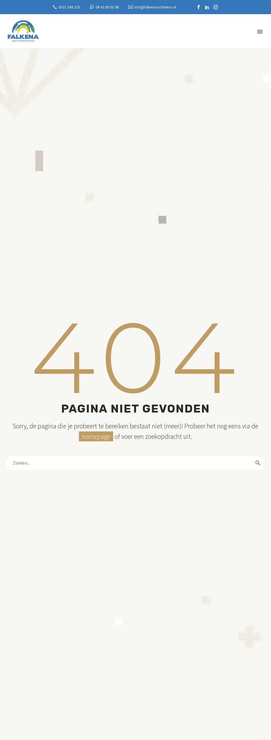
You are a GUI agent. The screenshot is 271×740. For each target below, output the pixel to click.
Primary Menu (260, 31)
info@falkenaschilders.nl (155, 7)
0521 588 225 (69, 7)
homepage (96, 436)
